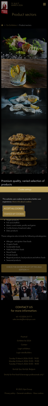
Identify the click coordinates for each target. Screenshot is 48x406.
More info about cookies (21, 201)
